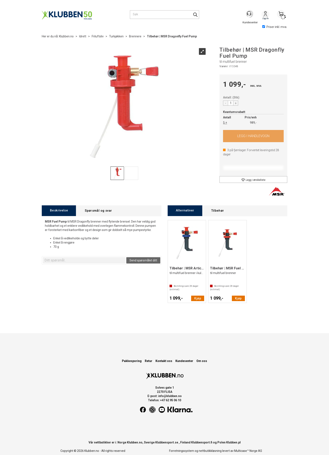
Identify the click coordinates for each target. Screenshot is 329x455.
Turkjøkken (116, 36)
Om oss (201, 361)
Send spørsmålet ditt (143, 260)
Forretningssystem (181, 450)
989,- (253, 122)
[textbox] (84, 260)
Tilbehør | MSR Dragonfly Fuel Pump (172, 36)
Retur (148, 361)
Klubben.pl (233, 442)
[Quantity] (230, 103)
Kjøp (253, 136)
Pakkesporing (132, 361)
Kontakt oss (163, 361)
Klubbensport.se (166, 442)
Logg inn (265, 15)
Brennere (135, 36)
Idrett (82, 36)
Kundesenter (184, 361)
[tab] (59, 210)
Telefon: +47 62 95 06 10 (164, 400)
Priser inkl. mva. (274, 27)
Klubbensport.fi (201, 442)
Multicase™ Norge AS (248, 450)
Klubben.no (66, 36)
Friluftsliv (98, 36)
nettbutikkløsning (210, 450)
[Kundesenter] (250, 14)
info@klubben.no (170, 396)
